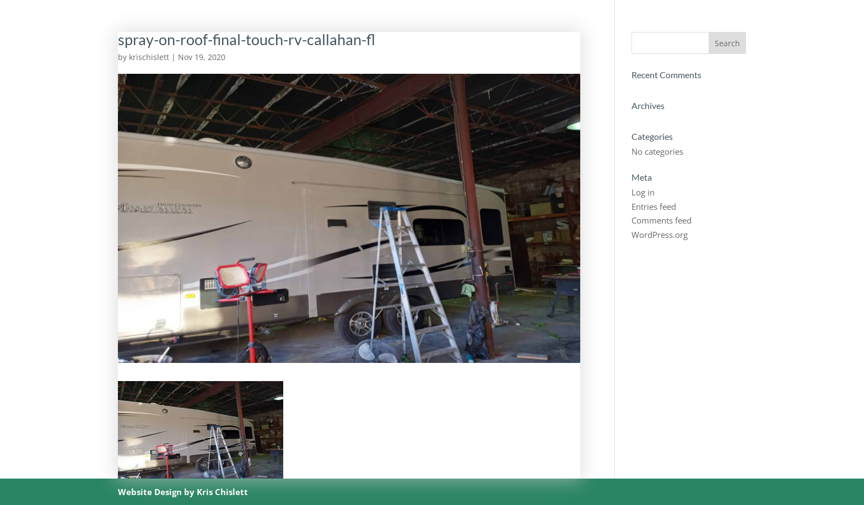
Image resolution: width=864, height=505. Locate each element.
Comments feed (661, 220)
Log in (643, 192)
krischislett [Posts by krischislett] (149, 57)
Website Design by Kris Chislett (183, 491)
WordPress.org (659, 234)
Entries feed (653, 206)
